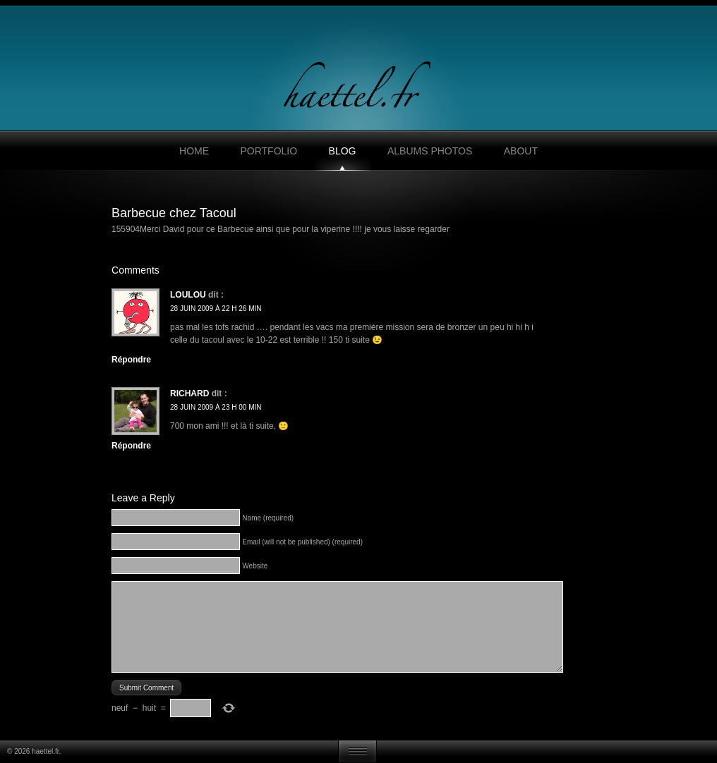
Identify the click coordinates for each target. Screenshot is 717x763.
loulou (188, 295)
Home (194, 151)
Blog (342, 151)
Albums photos (429, 151)
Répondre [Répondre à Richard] (131, 446)
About (521, 151)
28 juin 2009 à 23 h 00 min (216, 407)
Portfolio (268, 151)
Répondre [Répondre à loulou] (131, 360)
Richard (189, 393)
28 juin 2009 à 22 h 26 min (216, 308)
